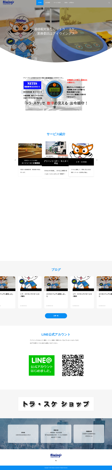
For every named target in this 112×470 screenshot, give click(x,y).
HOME (40, 2)
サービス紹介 (57, 2)
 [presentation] (97, 160)
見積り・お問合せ (69, 2)
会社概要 (47, 2)
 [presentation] (15, 160)
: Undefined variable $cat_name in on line (31, 289)
